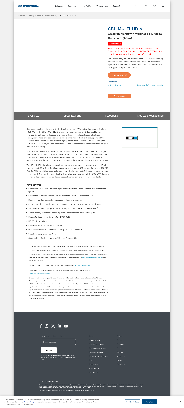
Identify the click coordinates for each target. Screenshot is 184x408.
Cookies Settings (132, 402)
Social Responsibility (97, 344)
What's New (102, 6)
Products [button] (72, 6)
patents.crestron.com (82, 265)
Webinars (121, 356)
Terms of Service (85, 390)
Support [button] (116, 6)
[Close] (180, 401)
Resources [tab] (111, 116)
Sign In (147, 6)
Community (138, 6)
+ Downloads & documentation (150, 85)
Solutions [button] (59, 6)
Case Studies (94, 364)
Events (119, 360)
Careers (120, 336)
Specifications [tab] (72, 116)
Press (119, 348)
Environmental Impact (97, 348)
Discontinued (50, 15)
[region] (92, 402)
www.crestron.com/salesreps (92, 257)
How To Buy (86, 6)
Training (120, 352)
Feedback (121, 364)
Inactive (40, 15)
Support (120, 340)
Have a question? (119, 75)
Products (21, 15)
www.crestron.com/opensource (39, 273)
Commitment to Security (98, 356)
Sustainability (94, 340)
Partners (120, 344)
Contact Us (93, 372)
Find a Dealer (119, 96)
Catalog (31, 15)
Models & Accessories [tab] (150, 116)
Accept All (149, 402)
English (155, 6)
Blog (90, 360)
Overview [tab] (33, 116)
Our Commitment (96, 352)
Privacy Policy (74, 390)
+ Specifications (115, 85)
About (91, 336)
